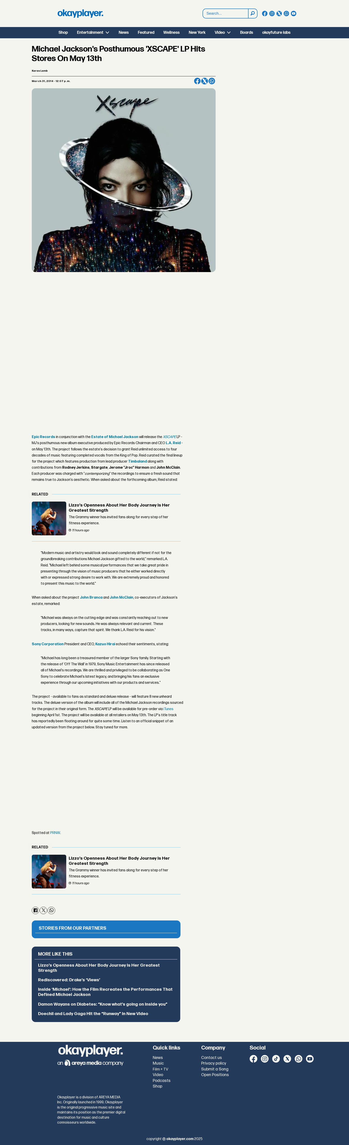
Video (220, 32)
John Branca (91, 597)
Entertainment (90, 32)
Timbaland (137, 461)
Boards (246, 32)
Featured (146, 32)
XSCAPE (169, 437)
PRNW (55, 833)
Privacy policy (213, 1063)
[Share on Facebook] (197, 81)
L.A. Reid (173, 443)
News (124, 32)
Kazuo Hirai (105, 644)
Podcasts (162, 1080)
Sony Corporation (48, 644)
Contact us (211, 1057)
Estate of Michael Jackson (114, 437)
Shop (63, 32)
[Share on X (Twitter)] (204, 81)
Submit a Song (214, 1069)
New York (197, 32)
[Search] (252, 13)
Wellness (171, 32)
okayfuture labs (276, 32)
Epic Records (43, 437)
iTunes (168, 709)
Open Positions (215, 1074)
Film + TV (160, 1069)
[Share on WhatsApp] (211, 81)
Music (158, 1063)
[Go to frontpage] (80, 13)
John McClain (121, 597)
